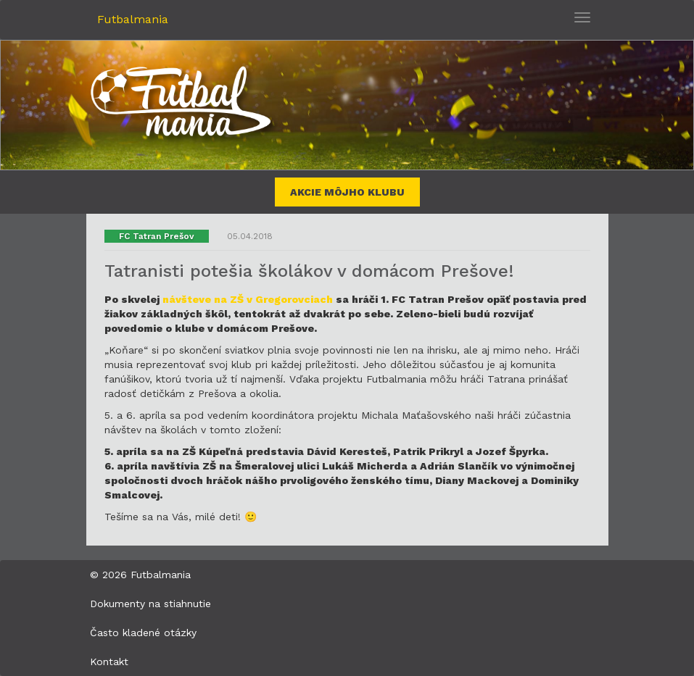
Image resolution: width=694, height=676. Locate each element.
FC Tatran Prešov (156, 236)
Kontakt (109, 661)
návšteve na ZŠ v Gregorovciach (247, 299)
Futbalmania (132, 19)
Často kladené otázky (143, 632)
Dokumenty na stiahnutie (150, 603)
